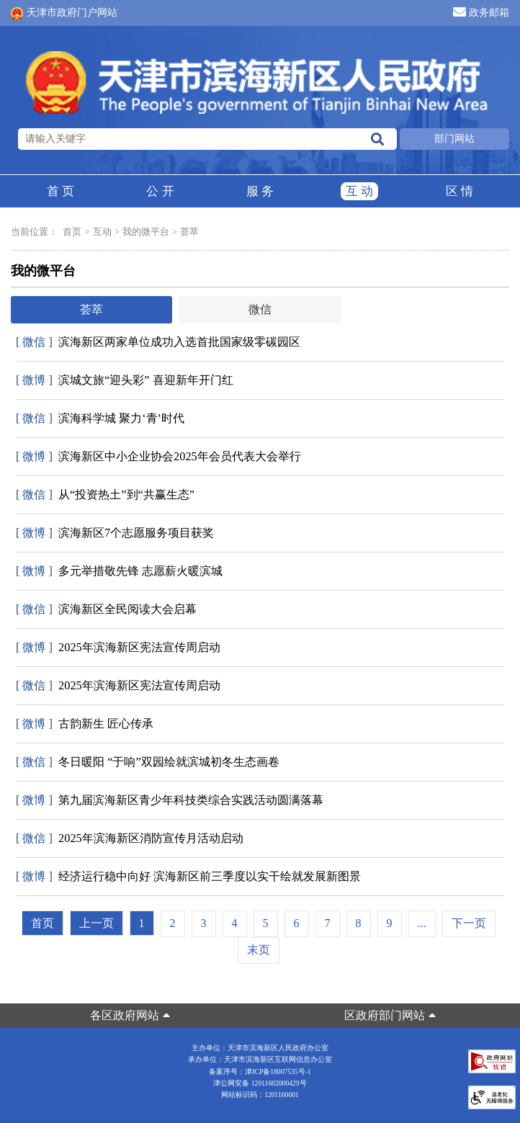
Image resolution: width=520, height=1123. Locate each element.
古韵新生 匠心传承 (84, 724)
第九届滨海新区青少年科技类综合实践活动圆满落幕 (169, 800)
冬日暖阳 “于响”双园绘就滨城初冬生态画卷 (147, 762)
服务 (260, 191)
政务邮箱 (481, 11)
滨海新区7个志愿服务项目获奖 (115, 533)
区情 (459, 191)
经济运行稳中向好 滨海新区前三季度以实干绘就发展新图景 (188, 877)
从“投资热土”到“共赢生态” (105, 495)
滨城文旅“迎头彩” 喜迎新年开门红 (124, 380)
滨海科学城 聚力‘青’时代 (100, 418)
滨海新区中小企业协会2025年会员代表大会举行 (158, 457)
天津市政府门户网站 (64, 13)
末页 (258, 950)
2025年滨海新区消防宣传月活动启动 (129, 838)
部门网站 (454, 138)
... (422, 923)
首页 (60, 191)
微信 (260, 309)
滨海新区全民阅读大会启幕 (106, 609)
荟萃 (189, 231)
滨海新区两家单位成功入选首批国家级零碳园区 (158, 342)
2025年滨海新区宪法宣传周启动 (118, 648)
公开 (160, 191)
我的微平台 (145, 231)
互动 (359, 191)
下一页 (469, 923)
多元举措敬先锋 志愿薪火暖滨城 (119, 571)
